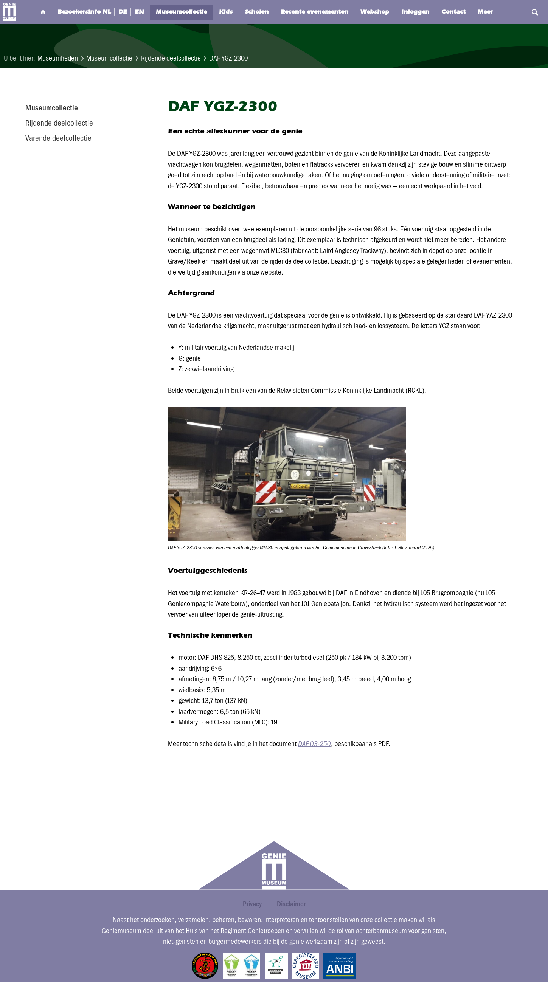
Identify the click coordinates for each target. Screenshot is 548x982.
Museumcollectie (109, 58)
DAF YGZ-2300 (228, 58)
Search (519, 12)
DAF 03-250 (314, 743)
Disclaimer (291, 904)
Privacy (252, 904)
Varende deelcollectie (58, 138)
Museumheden (57, 58)
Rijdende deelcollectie (171, 58)
